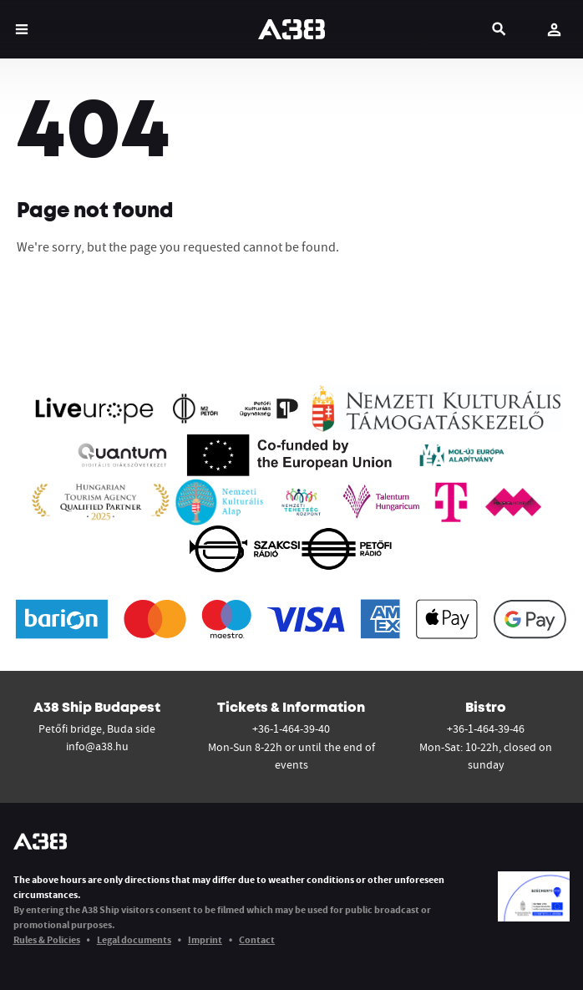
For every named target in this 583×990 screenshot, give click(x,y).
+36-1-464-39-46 (486, 728)
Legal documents (134, 939)
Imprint (205, 939)
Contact (257, 939)
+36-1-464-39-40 (291, 728)
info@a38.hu (97, 746)
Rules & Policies (46, 939)
